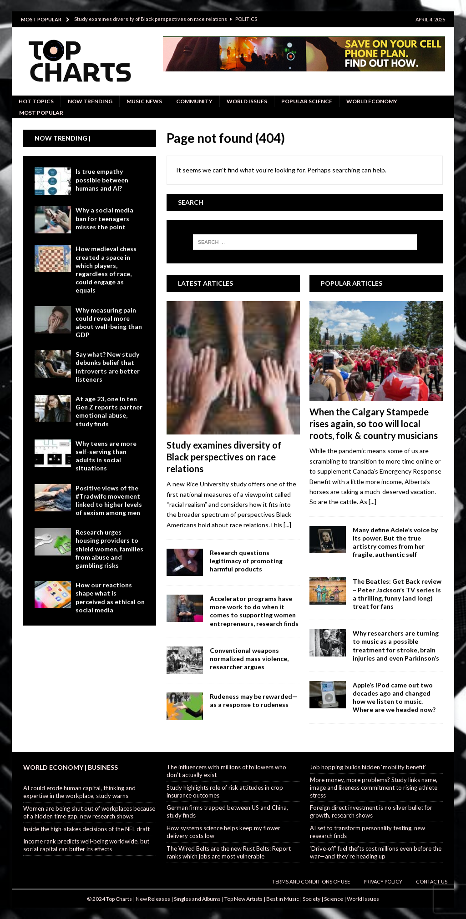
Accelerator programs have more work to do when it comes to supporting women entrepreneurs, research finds (254, 611)
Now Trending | (63, 138)
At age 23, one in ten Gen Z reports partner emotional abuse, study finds (109, 411)
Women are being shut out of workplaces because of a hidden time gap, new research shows (89, 812)
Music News (144, 101)
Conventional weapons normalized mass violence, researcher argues (249, 658)
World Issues (247, 101)
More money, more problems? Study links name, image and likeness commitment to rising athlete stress (373, 787)
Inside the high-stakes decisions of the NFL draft (86, 829)
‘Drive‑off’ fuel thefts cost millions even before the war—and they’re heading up (375, 852)
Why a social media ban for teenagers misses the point (104, 218)
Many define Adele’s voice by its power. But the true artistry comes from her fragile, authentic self (395, 542)
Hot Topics (36, 101)
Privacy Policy (383, 881)
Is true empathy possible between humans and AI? (102, 179)
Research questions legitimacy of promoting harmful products (246, 561)
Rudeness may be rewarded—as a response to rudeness (254, 700)
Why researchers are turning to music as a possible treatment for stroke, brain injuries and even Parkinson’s (396, 645)
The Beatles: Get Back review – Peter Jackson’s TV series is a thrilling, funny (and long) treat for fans (397, 593)
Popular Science (306, 101)
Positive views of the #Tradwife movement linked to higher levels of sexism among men (109, 500)
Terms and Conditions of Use (311, 881)
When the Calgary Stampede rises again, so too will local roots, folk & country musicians (373, 423)
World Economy (371, 101)
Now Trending (90, 101)
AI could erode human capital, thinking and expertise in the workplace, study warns (79, 791)
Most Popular (41, 112)
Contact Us (431, 881)
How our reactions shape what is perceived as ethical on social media (110, 597)
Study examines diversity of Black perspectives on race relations (224, 456)
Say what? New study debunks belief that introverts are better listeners (108, 366)
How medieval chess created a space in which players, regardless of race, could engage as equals (106, 269)
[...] (287, 525)
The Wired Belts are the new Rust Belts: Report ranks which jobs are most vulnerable (229, 852)
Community (194, 101)
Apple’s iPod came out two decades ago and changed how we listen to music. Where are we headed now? (394, 697)
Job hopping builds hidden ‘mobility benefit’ (368, 767)
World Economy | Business (70, 767)
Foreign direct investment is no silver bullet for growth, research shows (371, 811)
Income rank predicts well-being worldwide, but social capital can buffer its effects (86, 845)
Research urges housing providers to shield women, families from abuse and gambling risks (109, 548)
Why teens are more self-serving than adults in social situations (106, 455)
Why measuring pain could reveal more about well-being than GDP (109, 322)
